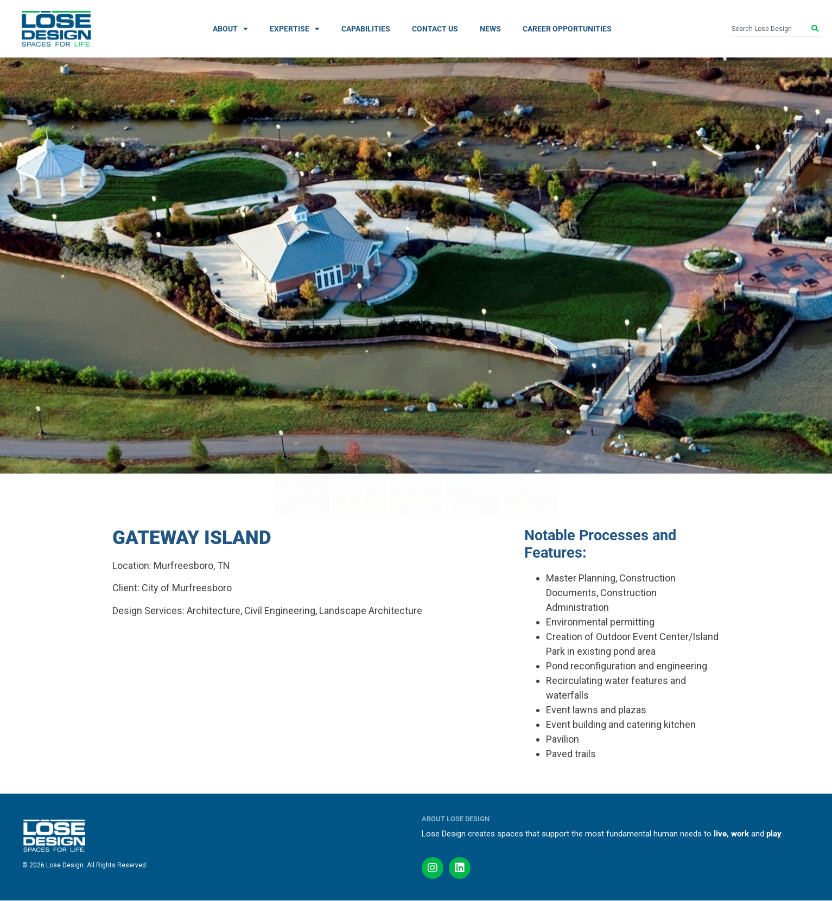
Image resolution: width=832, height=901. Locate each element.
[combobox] (770, 28)
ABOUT (230, 29)
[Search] (816, 28)
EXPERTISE (295, 29)
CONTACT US (435, 28)
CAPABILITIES (365, 28)
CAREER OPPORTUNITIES (567, 28)
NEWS (490, 28)
